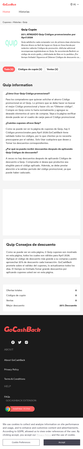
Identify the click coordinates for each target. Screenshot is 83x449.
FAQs (7, 396)
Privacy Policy (11, 369)
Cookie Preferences (21, 442)
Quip (25, 22)
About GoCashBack (14, 360)
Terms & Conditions (14, 378)
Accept (62, 442)
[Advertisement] (42, 212)
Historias (17, 22)
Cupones (7, 22)
